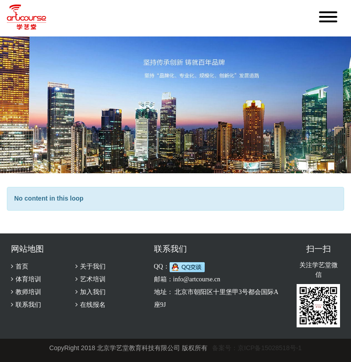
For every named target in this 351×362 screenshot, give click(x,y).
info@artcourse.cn (196, 279)
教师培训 (28, 292)
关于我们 (93, 266)
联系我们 (28, 304)
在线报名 (93, 304)
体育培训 (28, 279)
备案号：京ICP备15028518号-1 (257, 348)
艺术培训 (93, 279)
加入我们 (93, 292)
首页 (22, 266)
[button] (328, 18)
